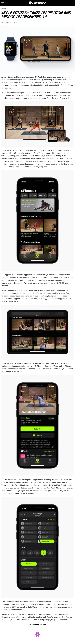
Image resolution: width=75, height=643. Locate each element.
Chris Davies (7, 21)
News (3, 9)
